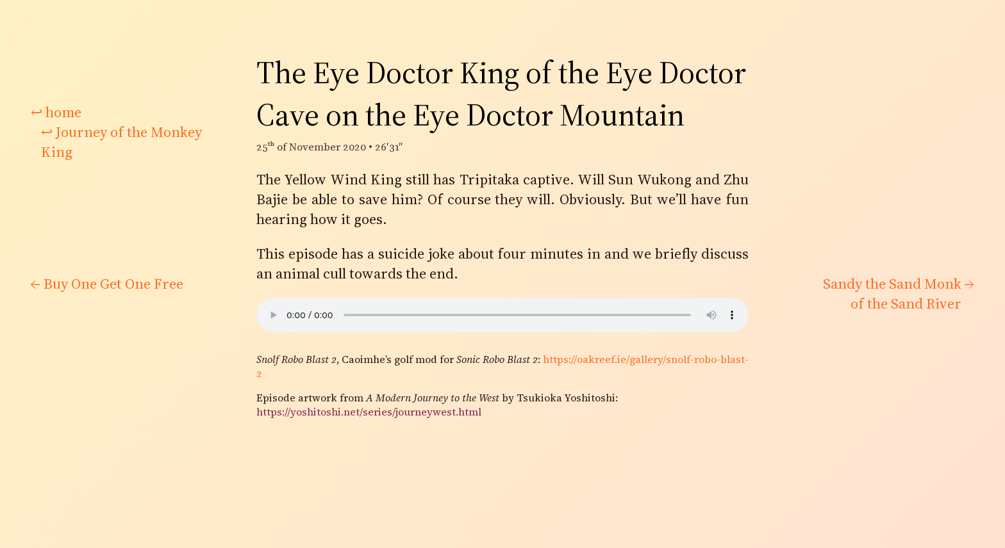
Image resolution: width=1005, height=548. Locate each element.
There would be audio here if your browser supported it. (502, 315)
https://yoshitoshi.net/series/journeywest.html (368, 412)
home (56, 112)
